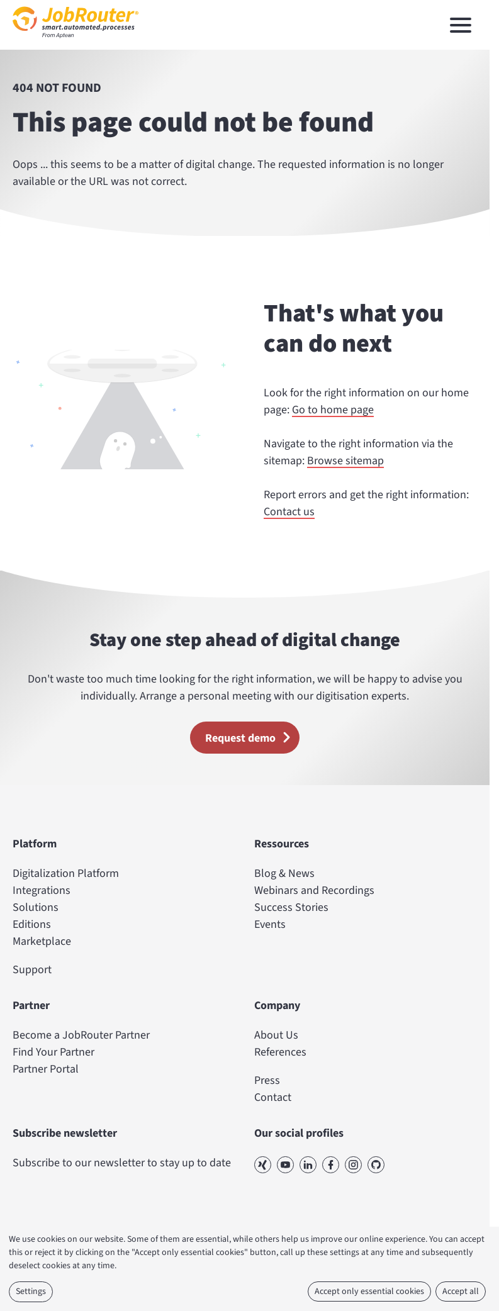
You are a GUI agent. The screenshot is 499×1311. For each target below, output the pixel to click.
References (280, 1052)
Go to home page (333, 410)
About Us (276, 1035)
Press (267, 1080)
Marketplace (42, 941)
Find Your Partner (53, 1052)
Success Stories (291, 907)
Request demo (251, 737)
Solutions (36, 907)
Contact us (289, 512)
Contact (272, 1097)
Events (270, 924)
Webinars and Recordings (314, 890)
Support (32, 970)
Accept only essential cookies (369, 1291)
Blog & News (284, 873)
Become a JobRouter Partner (81, 1035)
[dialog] (249, 1269)
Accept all (460, 1291)
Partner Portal (46, 1069)
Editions (32, 924)
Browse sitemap (345, 461)
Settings (31, 1291)
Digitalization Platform (66, 873)
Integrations (41, 890)
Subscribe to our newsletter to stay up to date (122, 1163)
